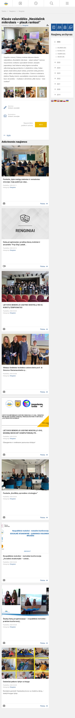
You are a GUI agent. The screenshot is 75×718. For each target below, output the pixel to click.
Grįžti (9, 135)
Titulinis (4, 11)
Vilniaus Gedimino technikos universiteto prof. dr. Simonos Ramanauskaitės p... (23, 369)
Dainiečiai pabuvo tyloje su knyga (16, 682)
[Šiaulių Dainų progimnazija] (6, 3)
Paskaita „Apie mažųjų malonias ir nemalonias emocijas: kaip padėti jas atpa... (21, 180)
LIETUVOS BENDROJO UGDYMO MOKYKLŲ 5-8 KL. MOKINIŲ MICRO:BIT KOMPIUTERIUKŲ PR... (23, 431)
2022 (58, 78)
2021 (58, 84)
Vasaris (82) (61, 54)
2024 (58, 68)
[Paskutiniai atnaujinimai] (36, 3)
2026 (58, 42)
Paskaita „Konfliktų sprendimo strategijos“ (20, 493)
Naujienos (12, 11)
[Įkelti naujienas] (20, 3)
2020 (58, 89)
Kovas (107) (61, 51)
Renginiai (21, 11)
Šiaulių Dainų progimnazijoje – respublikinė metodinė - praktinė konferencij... (25, 620)
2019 (58, 95)
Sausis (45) (60, 57)
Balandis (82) (61, 48)
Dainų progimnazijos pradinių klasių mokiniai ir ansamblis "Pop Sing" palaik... (21, 243)
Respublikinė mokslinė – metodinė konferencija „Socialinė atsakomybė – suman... (22, 557)
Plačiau (42, 204)
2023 (58, 73)
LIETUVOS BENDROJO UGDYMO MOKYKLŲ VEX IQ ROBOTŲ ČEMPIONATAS (23, 306)
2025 (58, 62)
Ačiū (41, 124)
